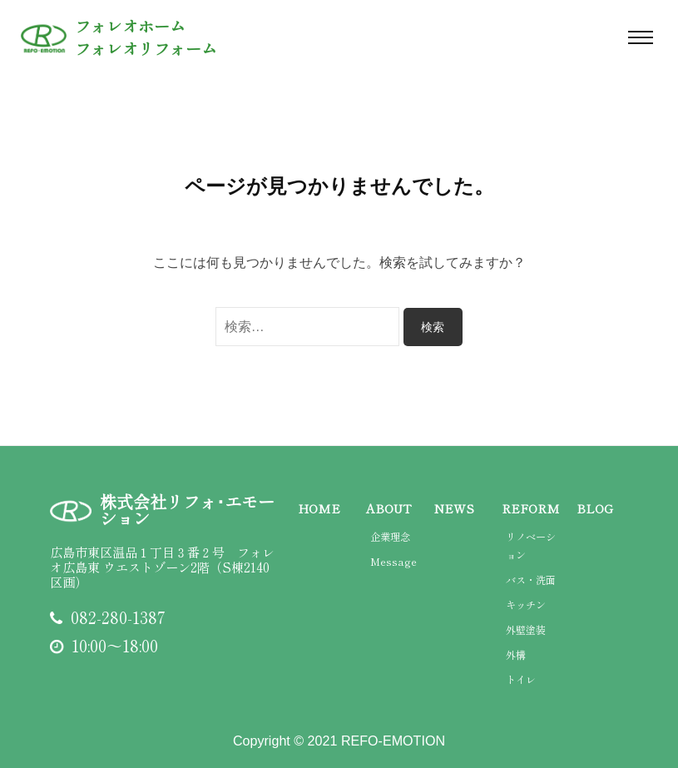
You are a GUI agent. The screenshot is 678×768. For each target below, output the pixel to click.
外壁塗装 (526, 629)
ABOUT (389, 508)
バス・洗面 (531, 579)
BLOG (595, 508)
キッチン (526, 604)
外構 (516, 654)
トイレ (521, 679)
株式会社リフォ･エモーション (187, 510)
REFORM (531, 508)
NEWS (454, 508)
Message (393, 561)
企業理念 (390, 536)
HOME (319, 508)
